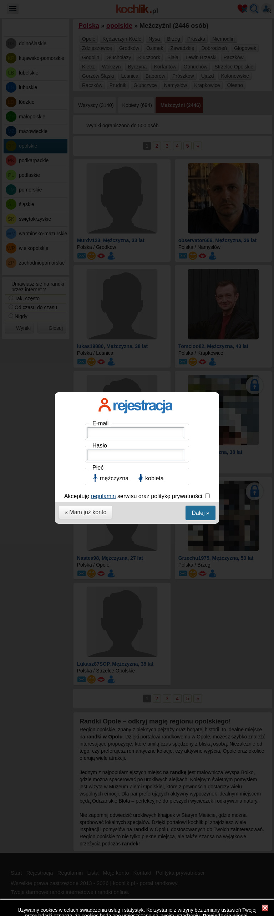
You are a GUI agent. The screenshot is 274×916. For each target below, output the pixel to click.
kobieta (154, 161)
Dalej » (200, 195)
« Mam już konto (85, 194)
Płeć (97, 150)
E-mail (100, 106)
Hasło (99, 128)
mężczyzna (114, 161)
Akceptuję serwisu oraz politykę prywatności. (135, 178)
